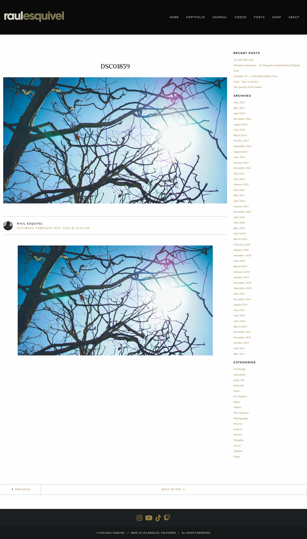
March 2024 (240, 135)
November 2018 (242, 282)
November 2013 (242, 337)
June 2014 (239, 315)
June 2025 (239, 102)
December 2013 (242, 331)
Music (236, 401)
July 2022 (238, 173)
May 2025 (239, 108)
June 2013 (239, 348)
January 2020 (241, 249)
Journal (219, 17)
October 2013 (241, 342)
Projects (238, 429)
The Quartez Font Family (247, 87)
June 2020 (239, 222)
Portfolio (195, 17)
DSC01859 (115, 66)
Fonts (259, 17)
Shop (276, 17)
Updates (238, 451)
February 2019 (241, 271)
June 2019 (239, 260)
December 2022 (242, 167)
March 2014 (240, 326)
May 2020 (239, 228)
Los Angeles (240, 396)
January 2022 (241, 184)
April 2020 (239, 233)
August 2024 (240, 124)
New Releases (241, 412)
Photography (240, 418)
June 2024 (239, 129)
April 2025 (239, 113)
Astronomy (239, 374)
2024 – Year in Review (245, 81)
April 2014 (239, 321)
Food (236, 391)
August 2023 (240, 151)
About (294, 17)
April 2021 (239, 200)
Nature (237, 407)
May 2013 (239, 353)
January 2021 (241, 206)
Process (237, 423)
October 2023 (241, 140)
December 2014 (242, 299)
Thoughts (238, 440)
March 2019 (240, 266)
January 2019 (241, 277)
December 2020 (242, 211)
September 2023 (242, 146)
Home (174, 17)
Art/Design (239, 369)
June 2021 (239, 189)
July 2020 (238, 217)
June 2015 (239, 293)
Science (237, 434)
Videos (241, 17)
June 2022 (239, 179)
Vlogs (236, 456)
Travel (236, 445)
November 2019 (242, 255)
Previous (22, 489)
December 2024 (242, 118)
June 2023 (239, 157)
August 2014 (240, 304)
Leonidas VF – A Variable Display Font (255, 76)
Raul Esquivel (30, 223)
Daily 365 (239, 380)
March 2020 (240, 239)
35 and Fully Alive (243, 59)
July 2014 (238, 310)
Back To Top (174, 489)
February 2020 (241, 244)
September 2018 (242, 288)
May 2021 (239, 195)
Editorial (238, 385)
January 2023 (241, 162)
